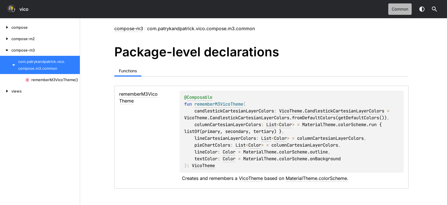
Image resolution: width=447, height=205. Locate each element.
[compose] (5, 27)
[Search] (434, 9)
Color (285, 125)
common (400, 9)
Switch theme (422, 9)
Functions (128, 70)
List (271, 125)
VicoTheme (203, 166)
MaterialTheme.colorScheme (316, 178)
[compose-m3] (5, 50)
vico (24, 9)
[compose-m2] (5, 38)
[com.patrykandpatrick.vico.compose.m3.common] (9, 65)
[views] (5, 91)
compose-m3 (128, 28)
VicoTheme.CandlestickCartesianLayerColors (331, 111)
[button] (434, 9)
